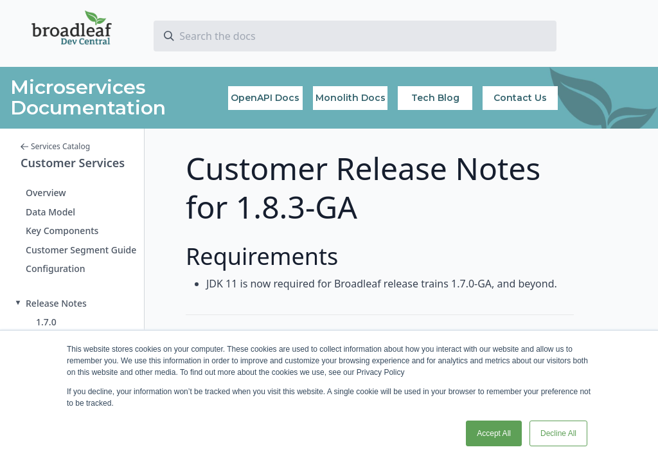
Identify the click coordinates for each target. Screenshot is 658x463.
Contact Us (520, 98)
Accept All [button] (494, 433)
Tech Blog (435, 98)
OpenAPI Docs (265, 98)
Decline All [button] (558, 433)
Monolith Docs (351, 98)
